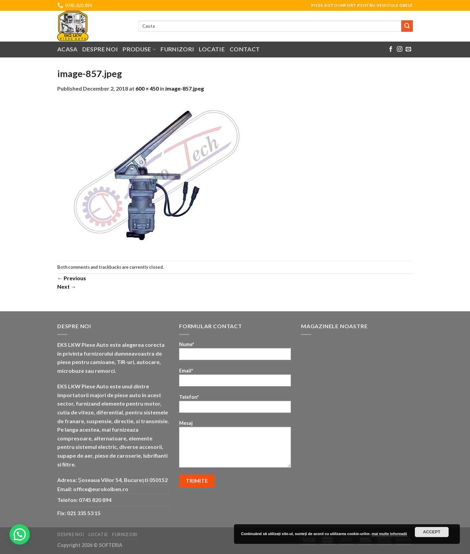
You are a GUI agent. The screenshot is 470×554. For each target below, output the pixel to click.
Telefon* (235, 405)
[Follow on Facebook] (390, 49)
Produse (139, 49)
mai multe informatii (389, 534)
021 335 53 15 (84, 513)
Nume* (235, 353)
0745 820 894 (95, 500)
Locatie (212, 49)
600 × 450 (147, 88)
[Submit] (407, 26)
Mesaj (235, 446)
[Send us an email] (408, 49)
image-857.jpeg (184, 88)
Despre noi (100, 49)
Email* (235, 379)
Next (66, 286)
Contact (245, 49)
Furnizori (177, 49)
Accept (432, 532)
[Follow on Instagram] (399, 49)
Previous (71, 278)
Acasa (67, 49)
